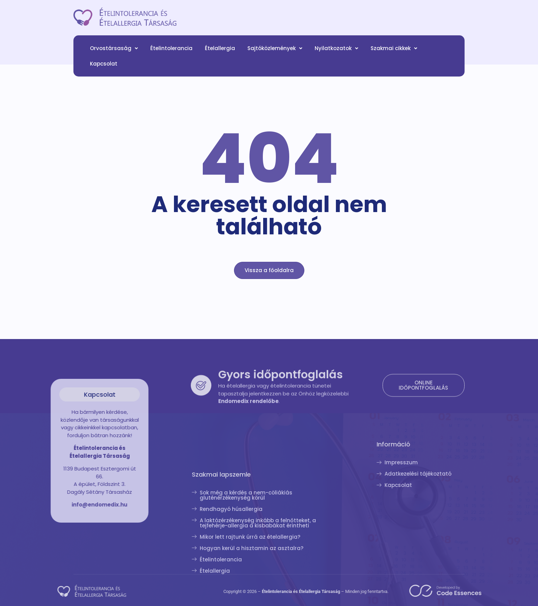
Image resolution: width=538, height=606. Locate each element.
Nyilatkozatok (336, 52)
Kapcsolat (103, 67)
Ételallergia (220, 52)
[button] (114, 52)
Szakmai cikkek (394, 52)
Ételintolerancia (171, 52)
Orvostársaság (114, 52)
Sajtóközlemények (274, 52)
